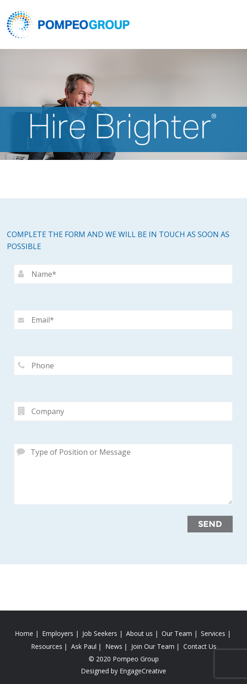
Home (24, 633)
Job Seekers (99, 633)
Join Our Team (153, 646)
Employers (57, 633)
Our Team (177, 633)
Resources (46, 646)
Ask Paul (83, 646)
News (113, 646)
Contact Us (200, 646)
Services (213, 633)
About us (139, 633)
